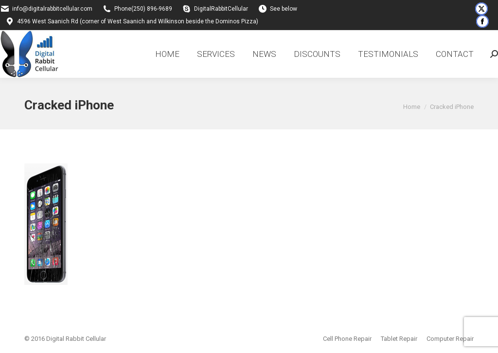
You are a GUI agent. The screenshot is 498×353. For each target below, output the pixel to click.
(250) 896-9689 (151, 8)
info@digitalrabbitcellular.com (52, 8)
